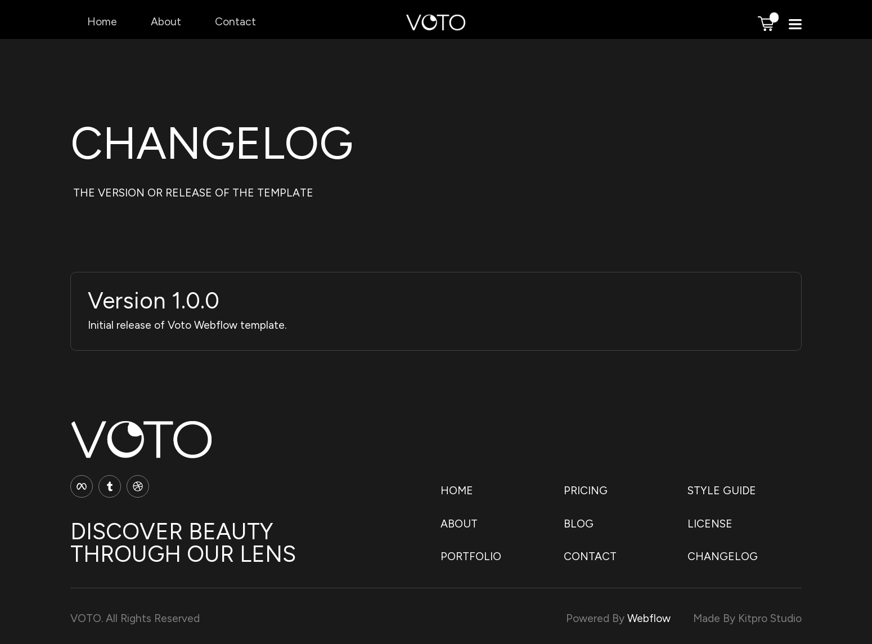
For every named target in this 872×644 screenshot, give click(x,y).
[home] (435, 27)
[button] (766, 23)
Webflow (649, 618)
